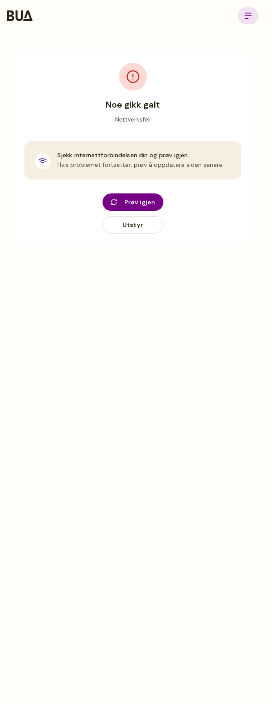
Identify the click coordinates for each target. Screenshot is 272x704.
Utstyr (133, 225)
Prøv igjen (133, 202)
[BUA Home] (20, 15)
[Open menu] (248, 15)
